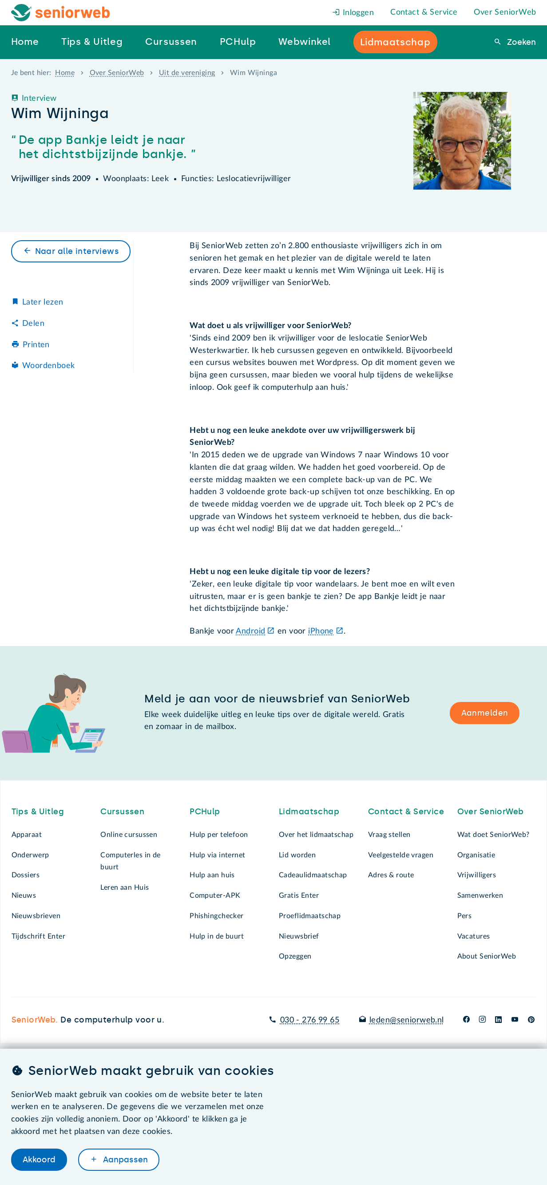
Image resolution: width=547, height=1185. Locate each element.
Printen (36, 345)
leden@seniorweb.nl (406, 1020)
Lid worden (297, 855)
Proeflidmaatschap (310, 915)
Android (250, 631)
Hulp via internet (217, 855)
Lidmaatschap (309, 811)
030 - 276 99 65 (309, 1020)
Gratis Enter (299, 895)
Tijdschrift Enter (38, 936)
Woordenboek (48, 366)
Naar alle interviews (77, 251)
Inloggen (353, 13)
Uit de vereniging (187, 72)
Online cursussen (128, 834)
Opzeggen (295, 956)
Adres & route (391, 875)
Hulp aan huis (212, 875)
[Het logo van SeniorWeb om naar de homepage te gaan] (60, 12)
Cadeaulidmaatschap (313, 875)
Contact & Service (423, 12)
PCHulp (205, 811)
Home (65, 72)
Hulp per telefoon (219, 834)
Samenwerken (480, 895)
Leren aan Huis (124, 887)
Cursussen (122, 811)
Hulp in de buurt (217, 936)
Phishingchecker (216, 915)
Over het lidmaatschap (316, 834)
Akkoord (39, 1160)
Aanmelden (484, 713)
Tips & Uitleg (38, 811)
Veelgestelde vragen (400, 855)
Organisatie (476, 855)
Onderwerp (30, 855)
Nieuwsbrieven (36, 915)
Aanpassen (124, 1160)
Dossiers (26, 875)
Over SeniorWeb (505, 12)
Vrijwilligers (476, 875)
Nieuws (24, 895)
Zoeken (520, 42)
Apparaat (27, 834)
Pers (464, 915)
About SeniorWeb (486, 956)
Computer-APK (215, 895)
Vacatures (473, 936)
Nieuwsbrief (299, 936)
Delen (33, 324)
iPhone (321, 631)
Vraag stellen (389, 834)
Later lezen (42, 302)
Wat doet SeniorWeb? (493, 834)
